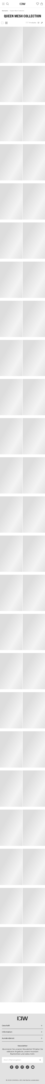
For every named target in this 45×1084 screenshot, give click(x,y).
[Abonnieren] (40, 1060)
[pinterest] (22, 1067)
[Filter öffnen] (38, 23)
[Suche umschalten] (7, 4)
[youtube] (32, 1067)
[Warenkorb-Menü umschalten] (42, 4)
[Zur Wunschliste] (38, 4)
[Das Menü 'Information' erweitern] (22, 1032)
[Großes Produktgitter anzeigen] (2, 23)
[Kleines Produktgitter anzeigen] (6, 23)
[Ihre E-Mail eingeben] (19, 1060)
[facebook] (11, 1067)
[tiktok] (27, 1067)
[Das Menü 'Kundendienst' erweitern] (22, 1038)
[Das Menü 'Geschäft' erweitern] (22, 1025)
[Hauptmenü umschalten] (3, 4)
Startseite (5, 10)
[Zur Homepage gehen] (22, 4)
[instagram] (17, 1067)
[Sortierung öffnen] (42, 23)
